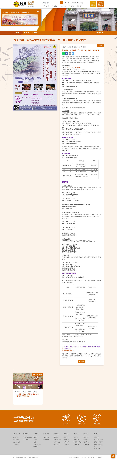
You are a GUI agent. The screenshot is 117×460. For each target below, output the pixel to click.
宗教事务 (56, 434)
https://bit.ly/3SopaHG (73, 67)
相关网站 (76, 444)
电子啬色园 (91, 457)
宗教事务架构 (57, 439)
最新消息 (36, 437)
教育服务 (66, 434)
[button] (81, 361)
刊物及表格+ (37, 444)
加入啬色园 (16, 442)
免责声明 (83, 457)
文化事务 (96, 434)
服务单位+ (87, 442)
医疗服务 (76, 434)
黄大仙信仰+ (57, 442)
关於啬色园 (46, 6)
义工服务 (26, 439)
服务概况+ (77, 439)
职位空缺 (66, 444)
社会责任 (55, 6)
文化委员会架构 (98, 439)
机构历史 (16, 437)
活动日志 (71, 6)
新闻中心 (63, 6)
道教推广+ (56, 444)
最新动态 (56, 437)
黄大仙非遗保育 (98, 442)
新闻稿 (35, 439)
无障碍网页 (99, 457)
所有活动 (26, 32)
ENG (66, 3)
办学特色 (66, 439)
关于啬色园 (16, 434)
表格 (34, 442)
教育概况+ (67, 442)
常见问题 (16, 444)
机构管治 (16, 439)
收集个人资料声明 (74, 457)
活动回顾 (34, 32)
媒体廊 (35, 447)
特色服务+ (87, 439)
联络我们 (79, 6)
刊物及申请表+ (78, 442)
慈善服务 (100, 32)
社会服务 (86, 434)
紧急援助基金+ (27, 437)
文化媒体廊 (97, 448)
